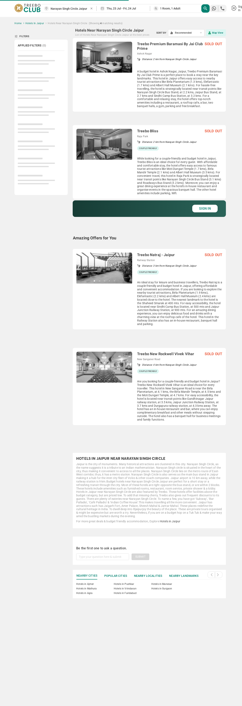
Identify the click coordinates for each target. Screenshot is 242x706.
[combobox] (70, 9)
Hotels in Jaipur (170, 521)
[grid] (149, 240)
